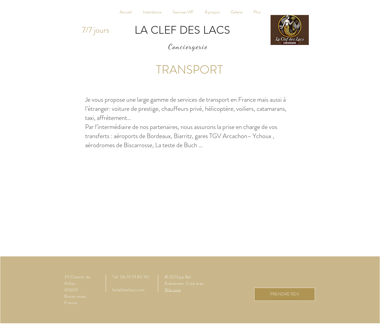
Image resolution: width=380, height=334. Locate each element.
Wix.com (173, 290)
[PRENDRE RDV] (284, 294)
